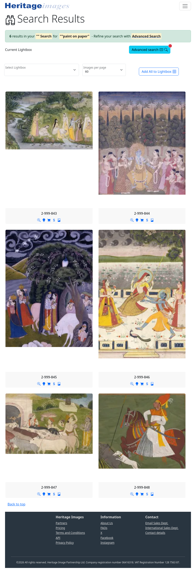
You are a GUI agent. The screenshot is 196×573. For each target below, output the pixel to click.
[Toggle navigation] (185, 6)
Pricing (60, 528)
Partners (61, 523)
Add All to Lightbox (159, 71)
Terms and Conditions (70, 533)
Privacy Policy (65, 543)
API (58, 538)
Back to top (16, 504)
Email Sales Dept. (156, 523)
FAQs (104, 528)
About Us (107, 523)
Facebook (107, 538)
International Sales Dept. (162, 528)
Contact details (155, 533)
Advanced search (151, 49)
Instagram (107, 543)
